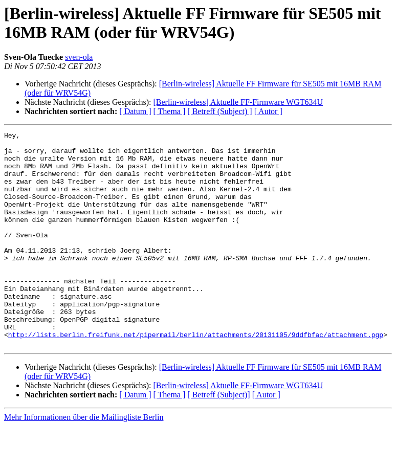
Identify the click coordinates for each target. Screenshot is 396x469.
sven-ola (79, 57)
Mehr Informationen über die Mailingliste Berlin (83, 460)
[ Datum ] (135, 111)
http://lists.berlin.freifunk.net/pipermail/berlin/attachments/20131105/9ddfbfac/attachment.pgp (195, 376)
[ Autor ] (268, 111)
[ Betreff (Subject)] (218, 437)
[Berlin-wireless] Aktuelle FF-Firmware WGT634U (238, 102)
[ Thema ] (169, 111)
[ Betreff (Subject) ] (219, 111)
